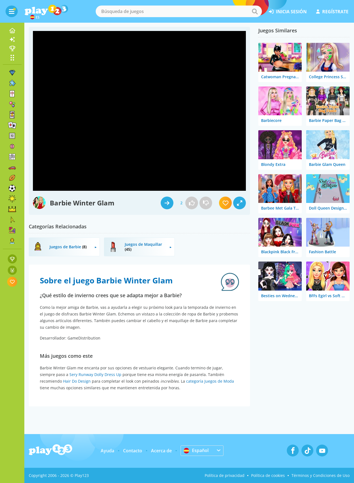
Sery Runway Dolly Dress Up (95, 374)
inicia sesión (288, 12)
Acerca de (161, 451)
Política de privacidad (224, 475)
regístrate (332, 12)
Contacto (132, 451)
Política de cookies (268, 475)
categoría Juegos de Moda (210, 381)
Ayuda (107, 451)
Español (196, 450)
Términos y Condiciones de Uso (320, 475)
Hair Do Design (77, 381)
